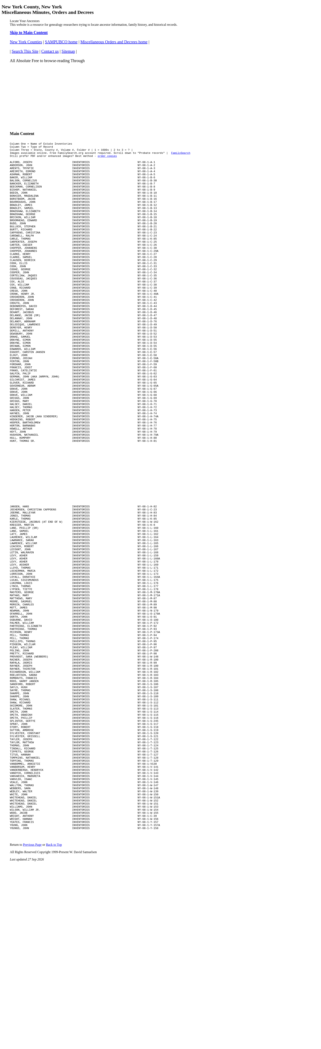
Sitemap (68, 51)
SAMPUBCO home (61, 42)
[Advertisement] (132, 95)
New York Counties (26, 42)
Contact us (50, 51)
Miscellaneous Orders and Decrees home (114, 42)
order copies (107, 159)
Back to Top (54, 970)
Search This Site (25, 51)
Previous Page (32, 970)
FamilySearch (180, 155)
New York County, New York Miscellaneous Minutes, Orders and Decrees (48, 9)
